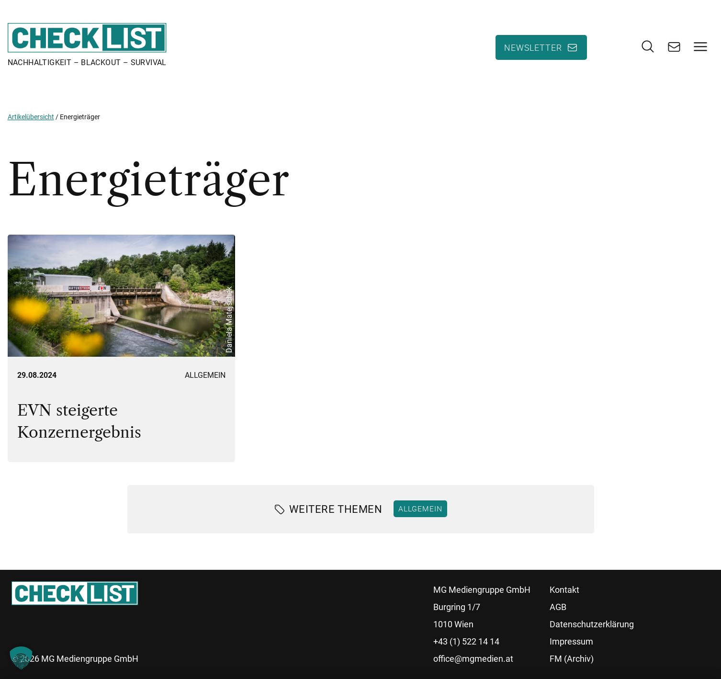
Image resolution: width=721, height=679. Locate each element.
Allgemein (205, 375)
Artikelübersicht (31, 117)
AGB (558, 607)
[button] (21, 658)
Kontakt (564, 590)
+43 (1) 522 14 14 (466, 641)
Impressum (571, 641)
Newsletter (533, 47)
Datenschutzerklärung (592, 624)
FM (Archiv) (572, 659)
